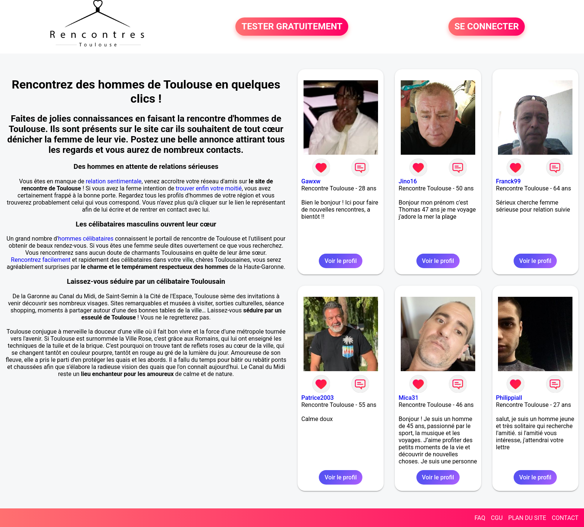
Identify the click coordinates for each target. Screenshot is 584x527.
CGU (497, 517)
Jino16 (408, 181)
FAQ (480, 517)
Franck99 (508, 181)
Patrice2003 (317, 397)
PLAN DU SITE (527, 517)
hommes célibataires (86, 238)
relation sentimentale (114, 181)
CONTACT (565, 517)
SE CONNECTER (486, 27)
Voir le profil (340, 260)
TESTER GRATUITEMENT (291, 27)
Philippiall (509, 397)
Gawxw (310, 181)
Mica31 (408, 397)
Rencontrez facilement (40, 259)
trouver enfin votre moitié (209, 188)
